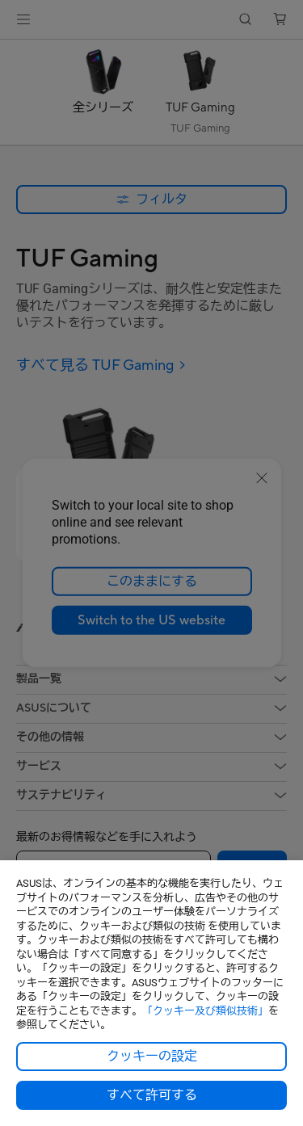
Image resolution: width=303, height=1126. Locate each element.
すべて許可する (152, 1095)
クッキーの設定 (152, 1056)
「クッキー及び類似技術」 (205, 1011)
